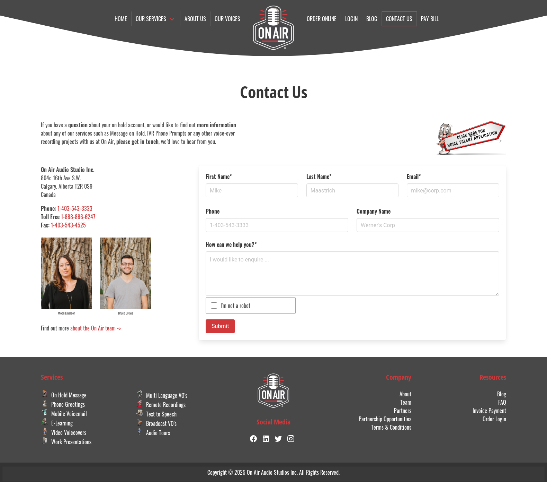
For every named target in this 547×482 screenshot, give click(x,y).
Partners (402, 410)
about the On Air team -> (95, 328)
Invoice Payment (489, 410)
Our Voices (227, 19)
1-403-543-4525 (68, 225)
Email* (414, 176)
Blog (371, 19)
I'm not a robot (235, 305)
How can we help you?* (231, 244)
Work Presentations (66, 442)
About (405, 394)
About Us (195, 19)
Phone (212, 211)
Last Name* (319, 176)
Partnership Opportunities (385, 419)
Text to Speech (156, 414)
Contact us (399, 19)
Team (405, 402)
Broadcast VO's (156, 423)
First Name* (219, 176)
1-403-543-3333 (74, 208)
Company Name (374, 211)
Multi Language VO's (161, 395)
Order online (322, 19)
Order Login (494, 419)
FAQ (502, 402)
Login (351, 19)
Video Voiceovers (63, 432)
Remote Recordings (161, 405)
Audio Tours (153, 433)
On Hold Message (64, 395)
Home (121, 19)
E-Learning (57, 423)
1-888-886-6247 (78, 217)
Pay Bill (430, 19)
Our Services (151, 19)
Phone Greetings (63, 404)
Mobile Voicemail (64, 414)
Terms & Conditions (391, 427)
